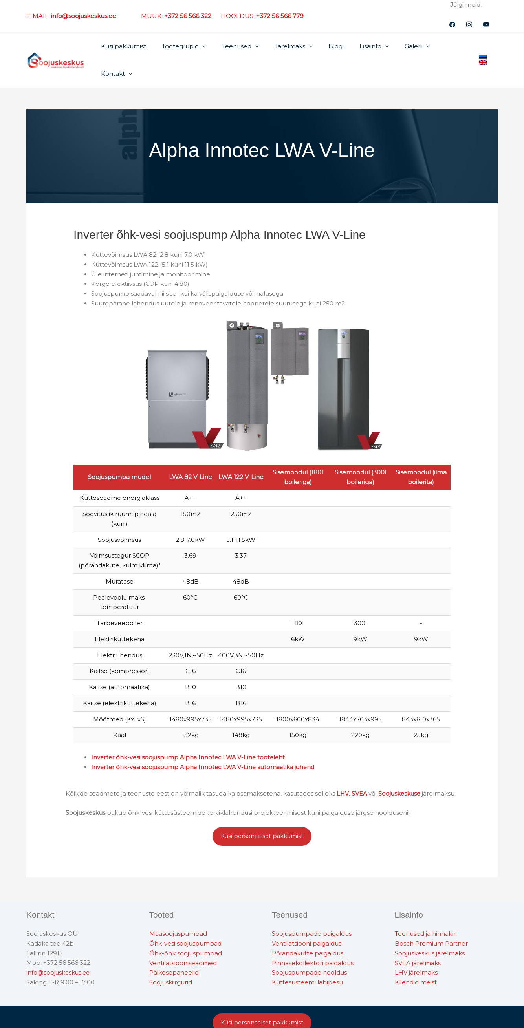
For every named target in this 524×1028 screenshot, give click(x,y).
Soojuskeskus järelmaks (430, 928)
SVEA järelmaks (418, 938)
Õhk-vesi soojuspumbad (185, 918)
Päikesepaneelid (174, 948)
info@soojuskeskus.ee (59, 948)
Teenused (243, 47)
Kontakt (445, 47)
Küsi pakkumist (138, 47)
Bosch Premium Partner (431, 918)
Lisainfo (365, 47)
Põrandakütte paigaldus (307, 928)
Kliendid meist (416, 957)
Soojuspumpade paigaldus (312, 909)
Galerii (405, 47)
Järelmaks (292, 47)
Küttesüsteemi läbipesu (307, 957)
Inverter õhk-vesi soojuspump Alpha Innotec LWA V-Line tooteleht (190, 732)
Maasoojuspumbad (178, 909)
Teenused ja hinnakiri (426, 909)
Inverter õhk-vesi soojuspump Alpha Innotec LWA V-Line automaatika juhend (206, 741)
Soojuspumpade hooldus (309, 948)
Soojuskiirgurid (170, 957)
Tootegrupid (190, 47)
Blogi (335, 47)
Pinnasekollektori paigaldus (313, 938)
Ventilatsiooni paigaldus (306, 918)
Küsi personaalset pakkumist (262, 811)
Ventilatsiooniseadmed (183, 938)
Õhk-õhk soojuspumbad (185, 928)
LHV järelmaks (416, 948)
